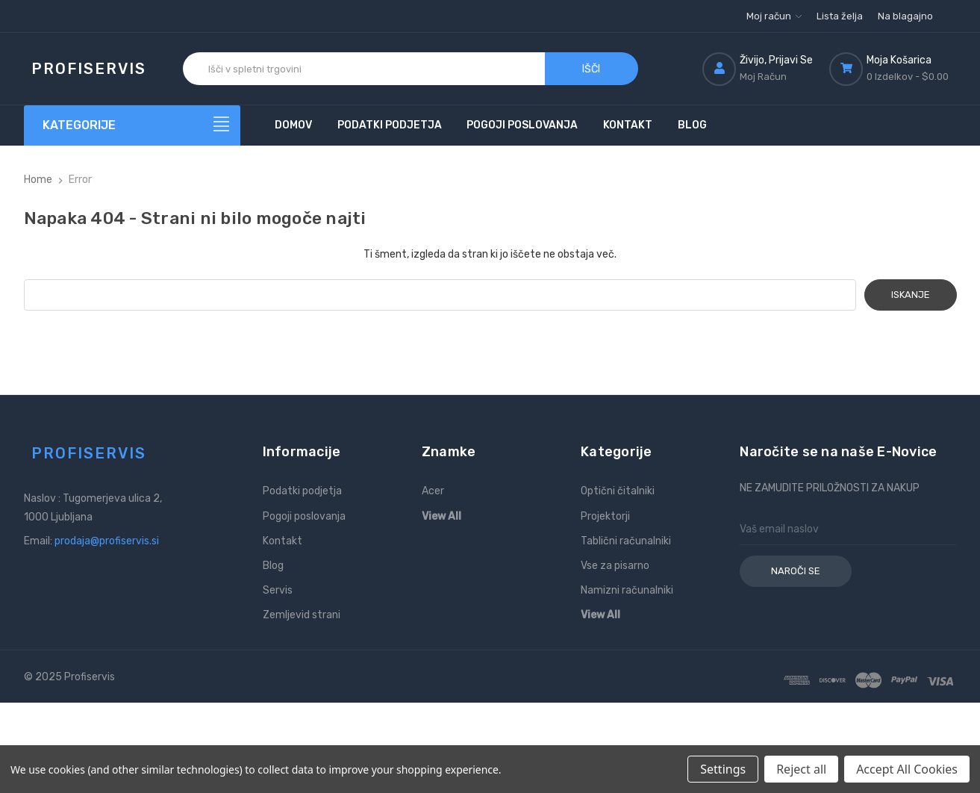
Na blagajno (905, 16)
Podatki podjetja (389, 125)
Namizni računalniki (627, 590)
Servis (278, 590)
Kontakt (627, 125)
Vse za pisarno (615, 565)
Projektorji (605, 516)
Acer (433, 491)
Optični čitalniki (618, 491)
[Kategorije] (132, 125)
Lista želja (840, 16)
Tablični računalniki (626, 541)
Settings (723, 769)
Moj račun (774, 16)
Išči (591, 69)
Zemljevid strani (301, 615)
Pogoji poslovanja (522, 125)
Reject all (801, 769)
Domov (293, 125)
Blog (692, 125)
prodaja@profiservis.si (106, 541)
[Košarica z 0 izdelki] (892, 68)
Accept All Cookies (907, 769)
